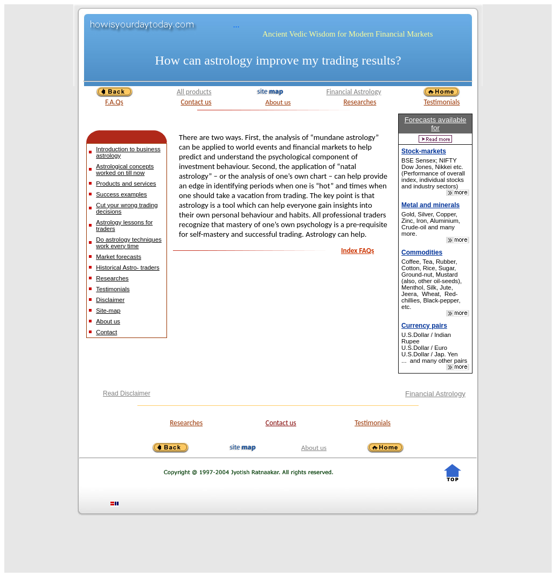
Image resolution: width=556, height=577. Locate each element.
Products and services (126, 183)
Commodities (421, 252)
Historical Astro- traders (127, 267)
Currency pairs (424, 325)
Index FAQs (357, 250)
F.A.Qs (114, 102)
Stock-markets (423, 151)
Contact (106, 332)
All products (194, 91)
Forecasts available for (436, 124)
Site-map (108, 310)
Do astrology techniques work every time (129, 242)
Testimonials (442, 102)
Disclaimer (110, 300)
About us (277, 102)
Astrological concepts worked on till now (125, 169)
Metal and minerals (430, 205)
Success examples (121, 194)
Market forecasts (118, 257)
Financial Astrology (353, 91)
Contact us (195, 102)
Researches (360, 102)
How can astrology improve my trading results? (278, 60)
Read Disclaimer (126, 393)
